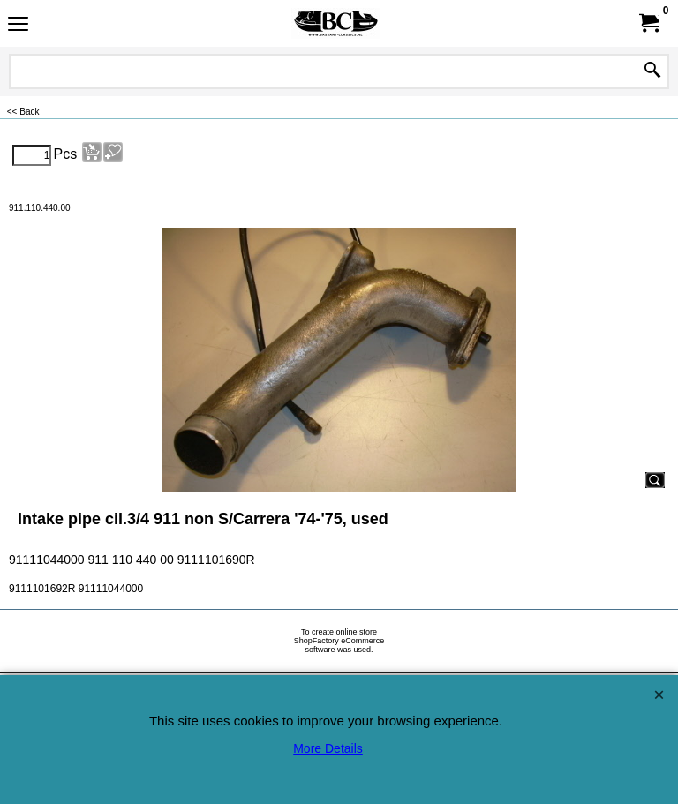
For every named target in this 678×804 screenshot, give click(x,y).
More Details (328, 748)
